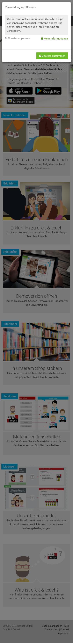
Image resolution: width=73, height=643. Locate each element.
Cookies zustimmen (52, 55)
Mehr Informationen (54, 38)
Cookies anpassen (17, 38)
